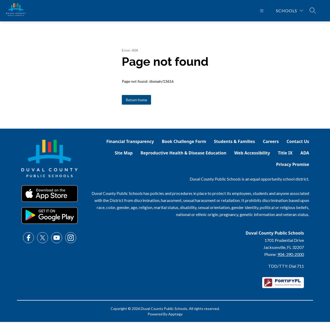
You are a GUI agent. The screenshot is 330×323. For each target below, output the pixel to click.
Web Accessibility (252, 154)
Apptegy (175, 315)
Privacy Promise (292, 165)
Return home (136, 101)
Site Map (124, 154)
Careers (271, 142)
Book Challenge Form (184, 142)
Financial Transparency (130, 142)
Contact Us (297, 142)
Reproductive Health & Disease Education (183, 154)
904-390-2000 (290, 255)
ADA (305, 154)
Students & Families (234, 142)
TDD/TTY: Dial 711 (286, 267)
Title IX (285, 154)
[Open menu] (261, 11)
